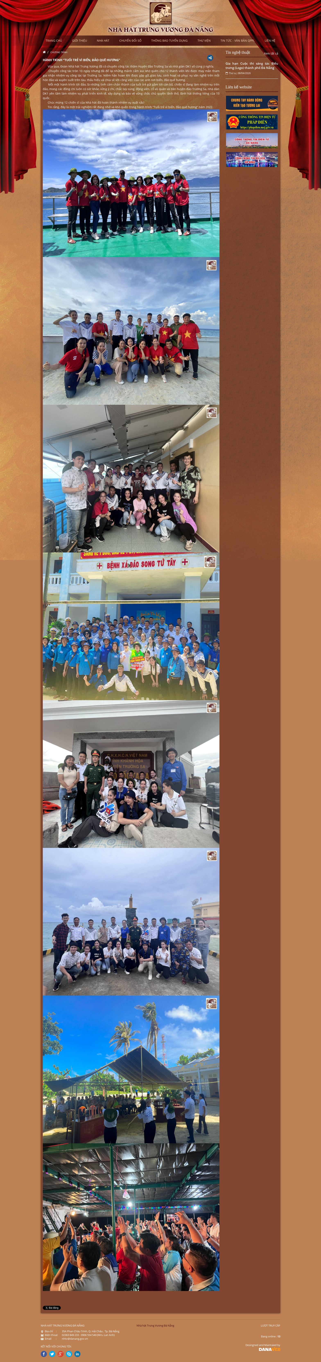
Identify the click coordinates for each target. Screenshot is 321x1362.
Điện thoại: (49, 1335)
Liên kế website (239, 87)
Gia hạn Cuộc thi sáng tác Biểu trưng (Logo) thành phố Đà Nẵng (252, 65)
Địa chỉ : (49, 1331)
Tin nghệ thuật (238, 52)
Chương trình (58, 52)
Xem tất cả (271, 53)
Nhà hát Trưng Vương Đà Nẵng (155, 1325)
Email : (48, 1338)
